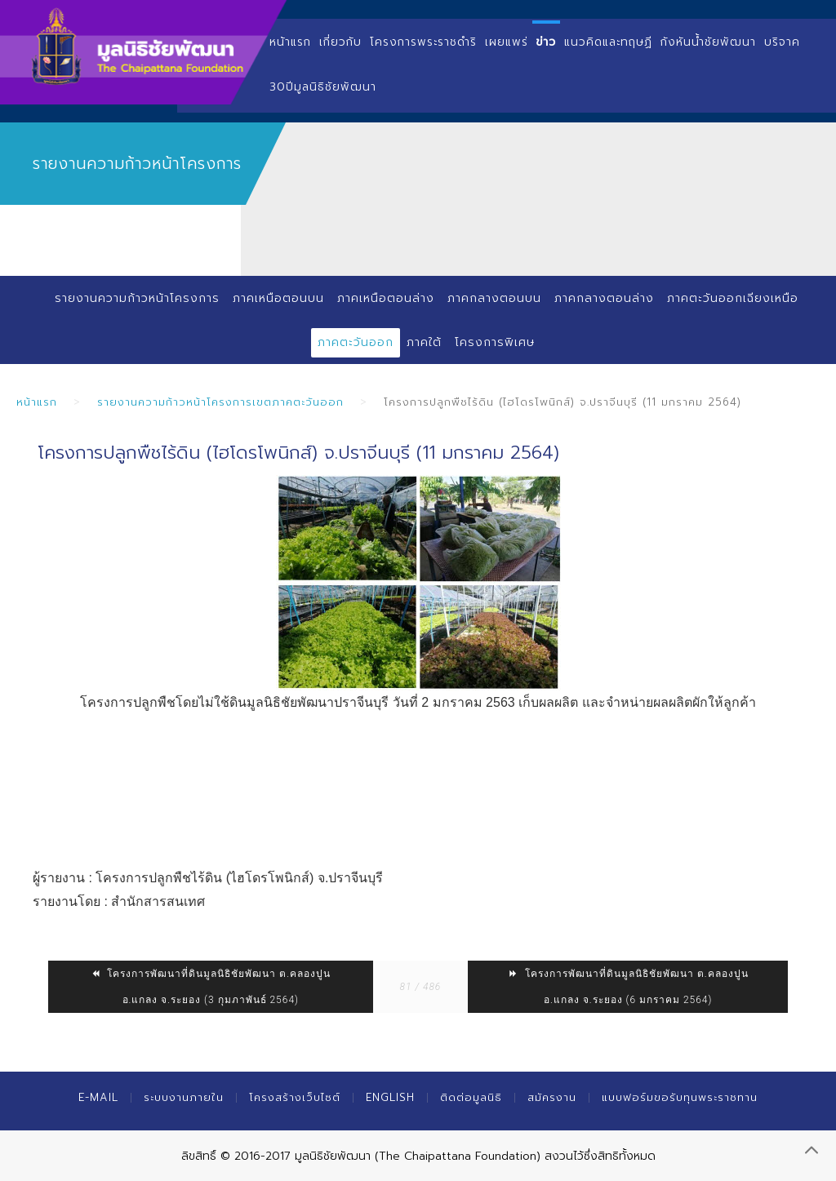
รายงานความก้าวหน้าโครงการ (137, 298)
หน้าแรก (290, 42)
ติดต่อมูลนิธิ (471, 1097)
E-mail (98, 1097)
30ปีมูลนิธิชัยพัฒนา (322, 86)
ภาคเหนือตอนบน (278, 298)
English (390, 1097)
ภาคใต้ (424, 342)
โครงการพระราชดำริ (423, 42)
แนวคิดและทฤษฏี (608, 42)
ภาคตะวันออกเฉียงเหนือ (732, 298)
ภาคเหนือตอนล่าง (385, 298)
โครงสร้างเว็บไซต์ (294, 1097)
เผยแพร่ (506, 42)
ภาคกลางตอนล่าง (604, 298)
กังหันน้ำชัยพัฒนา (708, 42)
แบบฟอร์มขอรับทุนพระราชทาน (680, 1097)
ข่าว (546, 42)
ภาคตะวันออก (356, 342)
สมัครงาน (551, 1097)
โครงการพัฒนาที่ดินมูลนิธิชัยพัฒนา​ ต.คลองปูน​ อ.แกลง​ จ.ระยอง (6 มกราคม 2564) (628, 987)
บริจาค (782, 42)
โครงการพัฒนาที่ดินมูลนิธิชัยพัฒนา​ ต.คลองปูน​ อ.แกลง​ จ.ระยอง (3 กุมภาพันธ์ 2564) (210, 987)
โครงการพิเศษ (495, 342)
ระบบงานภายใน (184, 1097)
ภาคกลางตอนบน (494, 298)
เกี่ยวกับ (340, 42)
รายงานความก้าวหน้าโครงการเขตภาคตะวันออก (220, 402)
